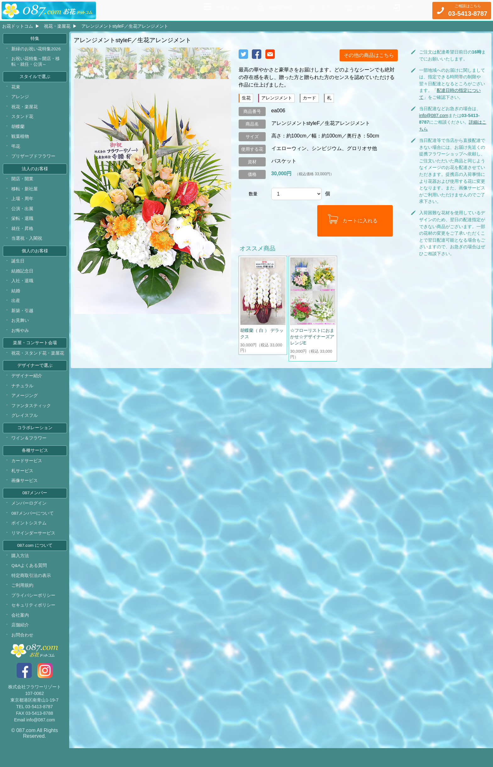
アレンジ (20, 99)
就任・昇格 (23, 235)
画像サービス (25, 494)
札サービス (23, 484)
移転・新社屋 (25, 194)
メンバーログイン (29, 518)
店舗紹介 (20, 643)
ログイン (408, 9)
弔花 (16, 150)
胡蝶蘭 (18, 130)
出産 (16, 309)
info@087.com (433, 115)
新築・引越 (23, 319)
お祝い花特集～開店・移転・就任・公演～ (36, 63)
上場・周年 (23, 204)
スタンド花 (23, 119)
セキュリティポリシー (34, 622)
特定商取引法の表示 (31, 592)
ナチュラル (23, 397)
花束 (16, 89)
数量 (253, 193)
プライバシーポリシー (34, 612)
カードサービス (27, 474)
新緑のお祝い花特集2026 (36, 50)
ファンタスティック (31, 417)
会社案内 (20, 633)
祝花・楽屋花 (57, 26)
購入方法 (20, 571)
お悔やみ (20, 339)
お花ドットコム (17, 26)
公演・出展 (23, 214)
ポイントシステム (29, 538)
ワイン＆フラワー (29, 450)
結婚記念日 (23, 278)
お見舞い (20, 329)
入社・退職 (23, 289)
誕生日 (18, 268)
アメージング (25, 407)
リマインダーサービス (34, 548)
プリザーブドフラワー (34, 160)
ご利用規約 (23, 602)
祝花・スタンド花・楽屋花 (38, 363)
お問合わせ (23, 653)
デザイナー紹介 (27, 386)
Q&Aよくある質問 (29, 582)
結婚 (16, 299)
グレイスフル (25, 427)
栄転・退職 (23, 224)
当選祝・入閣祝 (27, 245)
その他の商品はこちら (369, 55)
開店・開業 (23, 184)
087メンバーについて (33, 528)
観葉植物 (20, 140)
